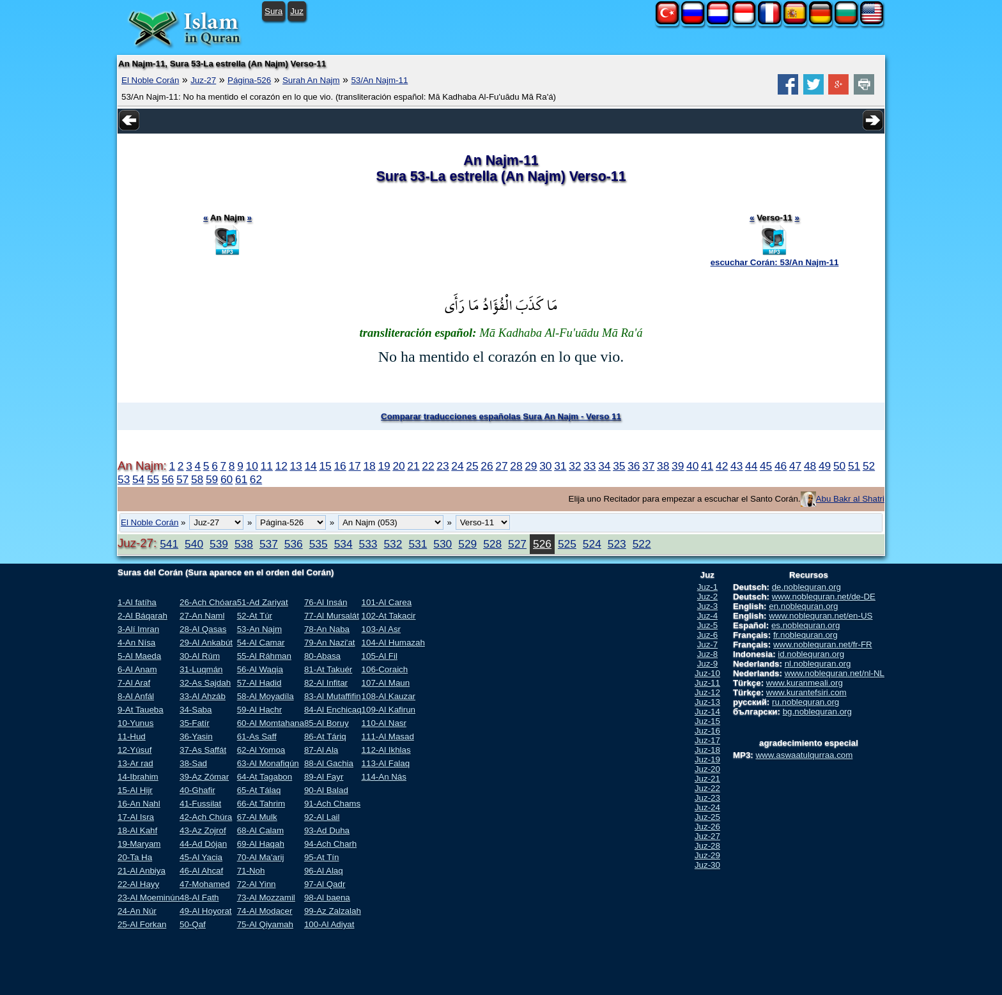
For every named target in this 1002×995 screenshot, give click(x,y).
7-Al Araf (134, 683)
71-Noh (251, 870)
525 (567, 543)
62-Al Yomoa (261, 750)
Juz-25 (707, 817)
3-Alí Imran (138, 629)
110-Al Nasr (384, 723)
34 (604, 465)
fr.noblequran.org (805, 635)
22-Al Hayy (138, 884)
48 (810, 465)
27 (501, 465)
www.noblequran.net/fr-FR (822, 644)
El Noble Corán (150, 80)
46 (781, 465)
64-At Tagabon (264, 777)
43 (736, 465)
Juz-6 (707, 635)
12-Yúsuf (134, 750)
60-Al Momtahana (270, 723)
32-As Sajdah (205, 683)
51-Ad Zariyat (262, 602)
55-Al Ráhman (264, 656)
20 (398, 465)
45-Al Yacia (201, 857)
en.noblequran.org (803, 606)
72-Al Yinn (256, 884)
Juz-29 (707, 855)
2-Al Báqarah (142, 616)
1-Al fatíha (137, 602)
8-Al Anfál (136, 696)
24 (457, 465)
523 (617, 543)
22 (428, 465)
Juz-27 (203, 80)
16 (340, 465)
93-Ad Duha (327, 830)
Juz (297, 11)
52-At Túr (254, 616)
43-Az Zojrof (203, 830)
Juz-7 (707, 644)
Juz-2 (707, 596)
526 (542, 543)
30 (545, 465)
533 (368, 543)
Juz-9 (707, 663)
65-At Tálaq (259, 790)
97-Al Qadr (324, 884)
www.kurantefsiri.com (806, 692)
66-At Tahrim (261, 803)
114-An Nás (384, 777)
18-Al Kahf (137, 830)
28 (516, 465)
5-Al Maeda (139, 656)
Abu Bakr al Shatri (850, 499)
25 (472, 465)
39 (678, 465)
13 (295, 465)
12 (281, 465)
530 (442, 543)
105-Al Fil (379, 656)
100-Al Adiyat (329, 924)
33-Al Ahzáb (203, 696)
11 (267, 465)
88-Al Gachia (328, 763)
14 (310, 465)
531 (417, 543)
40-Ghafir (197, 790)
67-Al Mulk (257, 817)
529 (467, 543)
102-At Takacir (389, 616)
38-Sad (193, 763)
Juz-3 (707, 606)
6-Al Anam (137, 669)
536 (293, 543)
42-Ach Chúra (206, 817)
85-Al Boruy (326, 723)
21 (413, 465)
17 (354, 465)
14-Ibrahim (138, 777)
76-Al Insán (325, 602)
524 (592, 543)
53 (124, 479)
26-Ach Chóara (208, 602)
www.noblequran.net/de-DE (823, 596)
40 (692, 465)
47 (795, 465)
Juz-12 (707, 692)
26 (487, 465)
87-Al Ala (321, 750)
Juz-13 (707, 702)
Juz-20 (707, 769)
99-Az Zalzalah (332, 911)
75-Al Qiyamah (265, 924)
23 (442, 465)
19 (384, 465)
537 (268, 543)
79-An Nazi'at (329, 642)
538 (244, 543)
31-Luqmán (201, 669)
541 (169, 543)
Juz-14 (707, 711)
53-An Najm (259, 629)
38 (663, 465)
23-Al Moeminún (149, 897)
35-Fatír (195, 723)
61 (241, 479)
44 (751, 465)
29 (531, 465)
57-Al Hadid (259, 683)
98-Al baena (327, 897)
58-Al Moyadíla (265, 696)
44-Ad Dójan (203, 844)
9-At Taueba (141, 709)
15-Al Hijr (135, 790)
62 (256, 479)
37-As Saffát (203, 750)
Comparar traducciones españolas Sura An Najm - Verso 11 (501, 416)
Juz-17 (707, 740)
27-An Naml (202, 616)
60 (226, 479)
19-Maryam (139, 844)
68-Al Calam (260, 830)
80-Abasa (322, 656)
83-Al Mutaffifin (332, 696)
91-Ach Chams (332, 803)
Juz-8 (707, 654)
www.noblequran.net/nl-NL (834, 673)
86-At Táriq (325, 736)
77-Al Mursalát (331, 616)
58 (197, 479)
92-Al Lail (322, 817)
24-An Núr (137, 911)
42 (722, 465)
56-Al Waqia (260, 669)
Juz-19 (707, 759)
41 (707, 465)
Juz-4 (707, 616)
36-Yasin (196, 736)
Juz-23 (707, 798)
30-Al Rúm (200, 656)
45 (766, 465)
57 (182, 479)
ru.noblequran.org (805, 702)
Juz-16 (707, 731)
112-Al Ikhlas (386, 750)
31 (560, 465)
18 (369, 465)
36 (634, 465)
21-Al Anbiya (142, 870)
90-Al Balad (326, 790)
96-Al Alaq (323, 870)
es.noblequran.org (805, 625)
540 (194, 543)
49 (825, 465)
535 (318, 543)
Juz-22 (707, 788)
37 (648, 465)
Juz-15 (707, 721)
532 (392, 543)
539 (219, 543)
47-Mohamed (205, 884)
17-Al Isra (136, 817)
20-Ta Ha (135, 857)
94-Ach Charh (330, 844)
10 (252, 465)
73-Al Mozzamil (266, 897)
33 (589, 465)
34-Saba (196, 709)
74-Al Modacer (265, 911)
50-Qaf (193, 924)
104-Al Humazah (393, 642)
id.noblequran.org (811, 654)
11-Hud (132, 736)
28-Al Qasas (203, 629)
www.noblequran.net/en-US (820, 616)
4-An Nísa (136, 642)
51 (854, 465)
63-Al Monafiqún (268, 763)
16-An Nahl (139, 803)
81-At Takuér (328, 669)
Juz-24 (707, 807)
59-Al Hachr (259, 709)
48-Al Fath (199, 897)
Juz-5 (707, 625)
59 (212, 479)
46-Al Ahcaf (201, 870)
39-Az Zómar (204, 777)
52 (869, 465)
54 (138, 479)
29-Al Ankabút (206, 642)
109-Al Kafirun (388, 709)
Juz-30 (707, 865)
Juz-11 (707, 683)
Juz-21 (707, 778)
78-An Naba (327, 629)
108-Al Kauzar (388, 696)
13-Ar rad (135, 763)
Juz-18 (707, 750)
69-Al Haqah (260, 844)
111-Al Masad (388, 736)
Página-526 (249, 80)
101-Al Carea (387, 602)
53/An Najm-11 (379, 80)
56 (168, 479)
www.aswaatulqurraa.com (803, 755)
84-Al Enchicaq (333, 709)
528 (492, 543)
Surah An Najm (311, 80)
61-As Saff (257, 736)
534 (343, 543)
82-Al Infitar (326, 683)
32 (575, 465)
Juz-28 (707, 846)
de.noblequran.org (806, 587)
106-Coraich (385, 669)
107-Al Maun (386, 683)
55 (153, 479)
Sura (273, 11)
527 (517, 543)
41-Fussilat (200, 803)
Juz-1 (707, 587)
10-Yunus (135, 723)
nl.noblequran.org (818, 663)
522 (642, 543)
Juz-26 (707, 826)
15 (325, 465)
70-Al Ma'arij (260, 857)
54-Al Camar (261, 642)
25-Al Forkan (142, 924)
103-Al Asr (381, 629)
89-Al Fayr (323, 777)
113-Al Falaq (386, 763)
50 (839, 465)
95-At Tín (321, 857)
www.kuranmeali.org (804, 683)
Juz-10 (707, 673)
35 (619, 465)
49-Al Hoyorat (206, 911)
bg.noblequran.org (817, 711)
